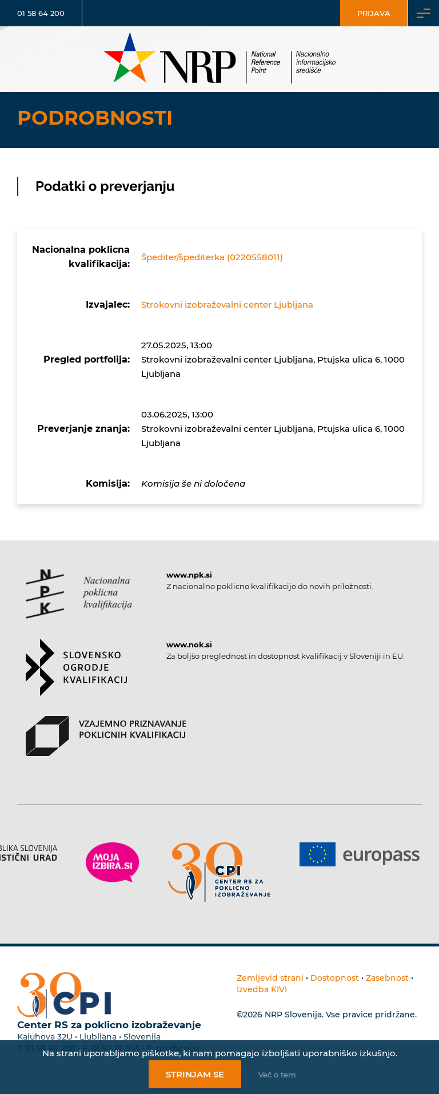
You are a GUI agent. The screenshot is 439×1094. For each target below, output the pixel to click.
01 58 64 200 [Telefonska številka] (41, 13)
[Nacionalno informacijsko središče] (219, 59)
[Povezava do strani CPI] (219, 872)
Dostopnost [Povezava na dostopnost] (334, 978)
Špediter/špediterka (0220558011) (212, 257)
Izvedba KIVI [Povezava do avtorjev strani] (262, 989)
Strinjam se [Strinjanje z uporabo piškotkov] (195, 1074)
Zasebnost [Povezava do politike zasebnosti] (387, 978)
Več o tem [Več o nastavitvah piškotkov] (277, 1074)
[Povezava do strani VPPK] (106, 746)
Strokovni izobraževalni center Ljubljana (227, 304)
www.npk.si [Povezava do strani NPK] (189, 574)
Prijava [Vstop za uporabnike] (373, 13)
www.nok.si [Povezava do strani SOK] (189, 644)
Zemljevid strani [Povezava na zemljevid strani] (270, 978)
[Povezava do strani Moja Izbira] (112, 862)
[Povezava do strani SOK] (76, 677)
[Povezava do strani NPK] (79, 604)
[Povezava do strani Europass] (360, 854)
